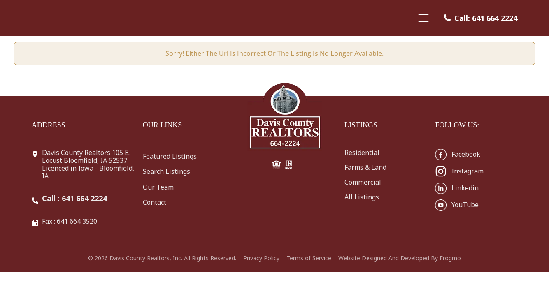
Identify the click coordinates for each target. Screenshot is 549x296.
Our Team (158, 187)
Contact (154, 202)
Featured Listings (170, 156)
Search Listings (166, 171)
